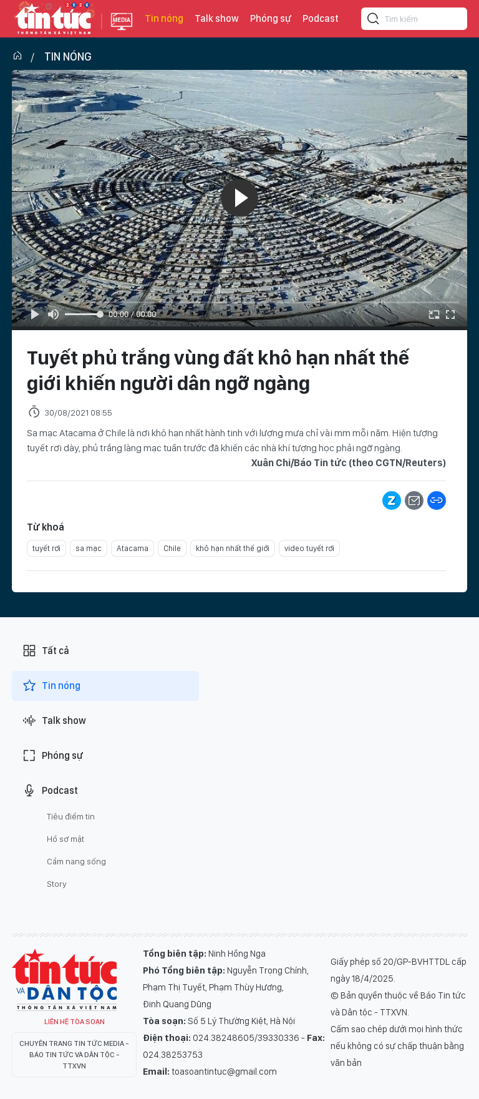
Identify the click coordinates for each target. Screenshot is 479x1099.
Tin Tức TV (64, 980)
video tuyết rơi (309, 548)
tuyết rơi (46, 548)
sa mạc (88, 548)
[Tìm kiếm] (373, 20)
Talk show (217, 18)
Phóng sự (270, 18)
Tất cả (45, 650)
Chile (172, 548)
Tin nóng (164, 18)
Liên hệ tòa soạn (74, 1021)
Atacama (132, 548)
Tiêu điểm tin (71, 816)
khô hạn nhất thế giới (232, 548)
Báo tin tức (53, 18)
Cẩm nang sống (76, 861)
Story (57, 884)
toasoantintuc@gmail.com (224, 1071)
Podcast (320, 18)
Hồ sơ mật (65, 839)
